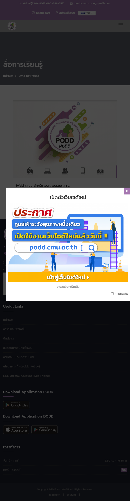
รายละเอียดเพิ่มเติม (69, 257)
